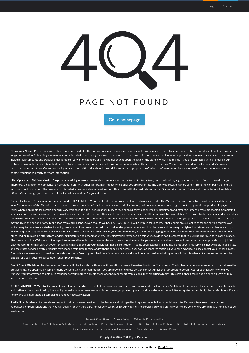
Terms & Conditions (97, 319)
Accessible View (146, 328)
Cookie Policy (168, 328)
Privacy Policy (121, 319)
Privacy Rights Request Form (118, 324)
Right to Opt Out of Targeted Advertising (201, 324)
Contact (228, 6)
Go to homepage (124, 119)
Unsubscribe (30, 324)
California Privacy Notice (148, 319)
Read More (165, 347)
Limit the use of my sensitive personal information (102, 328)
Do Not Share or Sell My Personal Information (69, 324)
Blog (211, 6)
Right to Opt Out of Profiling (156, 324)
